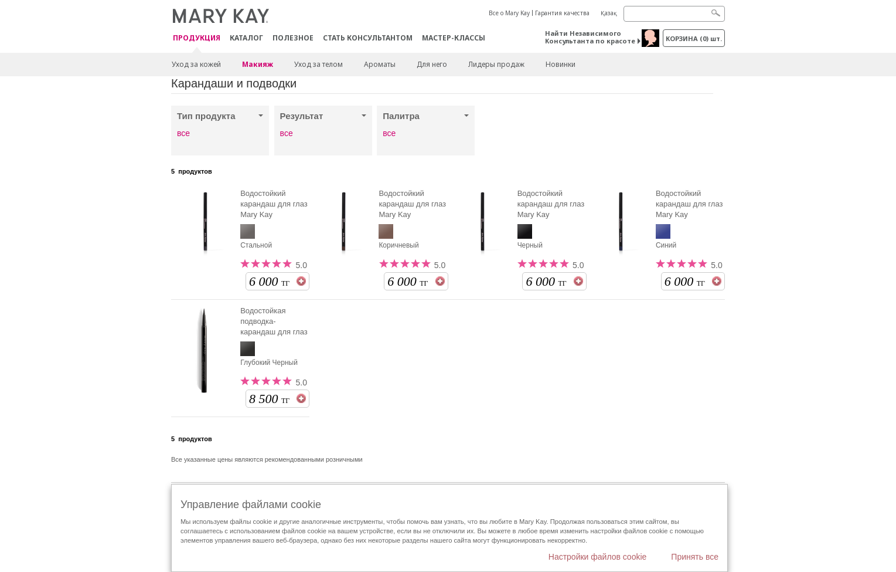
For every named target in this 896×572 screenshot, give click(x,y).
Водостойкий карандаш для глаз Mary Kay (274, 204)
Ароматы (380, 64)
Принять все (694, 556)
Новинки (560, 64)
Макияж (257, 64)
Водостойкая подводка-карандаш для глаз (274, 321)
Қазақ (609, 13)
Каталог (246, 38)
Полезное (293, 38)
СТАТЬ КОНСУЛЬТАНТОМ (368, 38)
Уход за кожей (196, 64)
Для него (432, 64)
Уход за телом (318, 64)
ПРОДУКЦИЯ (196, 38)
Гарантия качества (562, 13)
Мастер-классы (453, 38)
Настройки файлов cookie (597, 556)
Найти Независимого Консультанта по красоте (590, 37)
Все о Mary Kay (509, 13)
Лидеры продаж (496, 64)
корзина (694, 38)
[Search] (674, 14)
